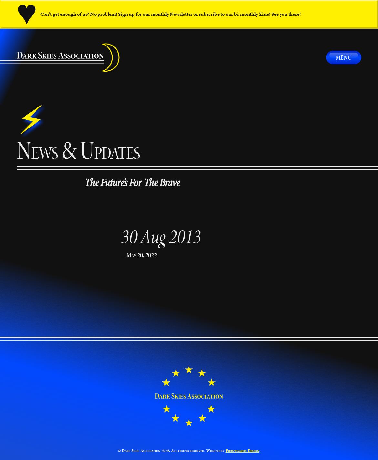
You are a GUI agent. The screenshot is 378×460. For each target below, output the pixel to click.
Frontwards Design (242, 450)
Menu (344, 57)
